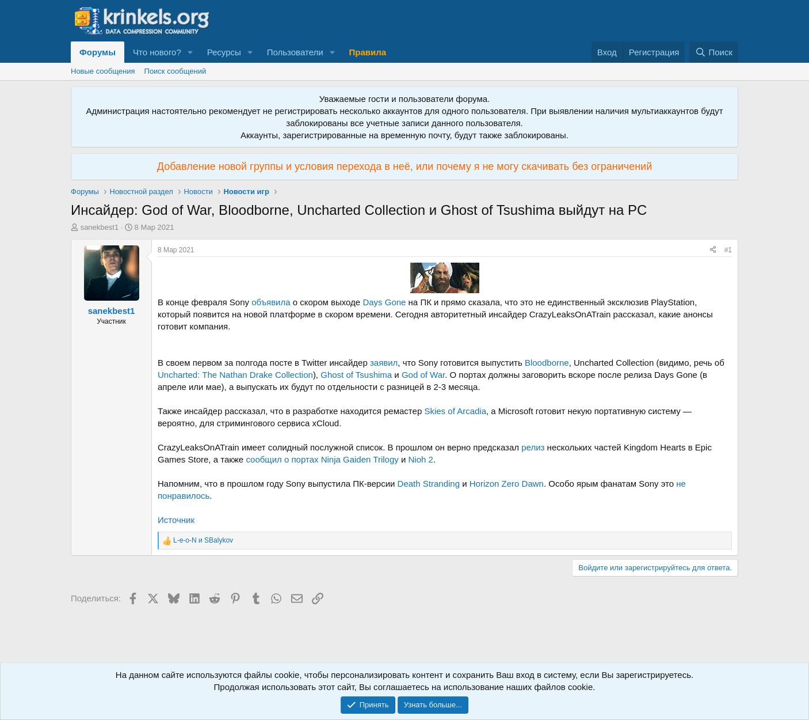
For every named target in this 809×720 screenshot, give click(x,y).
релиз (532, 447)
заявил (384, 362)
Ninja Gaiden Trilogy (360, 459)
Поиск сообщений (175, 71)
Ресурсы (224, 52)
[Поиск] (713, 52)
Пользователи (295, 52)
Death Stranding (429, 483)
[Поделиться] (712, 250)
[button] (190, 52)
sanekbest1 (100, 227)
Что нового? (157, 52)
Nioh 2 (420, 459)
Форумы (97, 52)
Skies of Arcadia (455, 411)
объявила (270, 302)
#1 (728, 250)
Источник (176, 520)
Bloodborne (547, 362)
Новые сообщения (103, 71)
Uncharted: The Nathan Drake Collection (235, 375)
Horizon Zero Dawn (507, 483)
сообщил (263, 459)
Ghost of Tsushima (356, 375)
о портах (301, 459)
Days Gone (384, 302)
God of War (423, 375)
